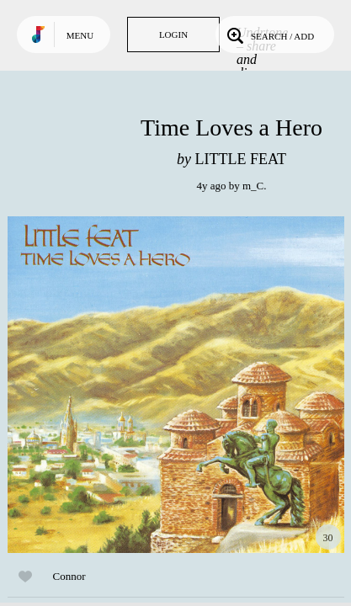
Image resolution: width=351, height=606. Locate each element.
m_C (252, 185)
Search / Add (269, 34)
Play (176, 384)
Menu (79, 35)
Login (173, 34)
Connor (69, 576)
